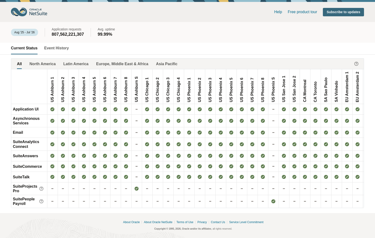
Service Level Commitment (246, 222)
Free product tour (302, 12)
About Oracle (131, 222)
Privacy (202, 222)
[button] (343, 12)
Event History (56, 48)
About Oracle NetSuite (158, 222)
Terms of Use (184, 222)
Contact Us (218, 222)
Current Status (24, 48)
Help (278, 12)
